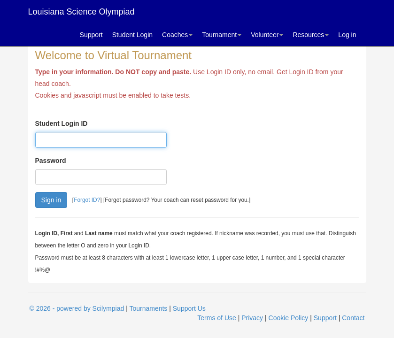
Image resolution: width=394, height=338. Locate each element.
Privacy (252, 318)
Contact (353, 318)
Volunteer (267, 34)
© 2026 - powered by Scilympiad (77, 308)
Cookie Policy (289, 318)
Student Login (132, 34)
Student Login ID (61, 123)
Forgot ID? (87, 200)
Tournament (221, 34)
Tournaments (148, 308)
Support (91, 34)
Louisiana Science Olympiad (81, 11)
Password (50, 160)
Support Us (189, 308)
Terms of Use (216, 318)
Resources (311, 34)
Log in (347, 34)
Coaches (177, 34)
